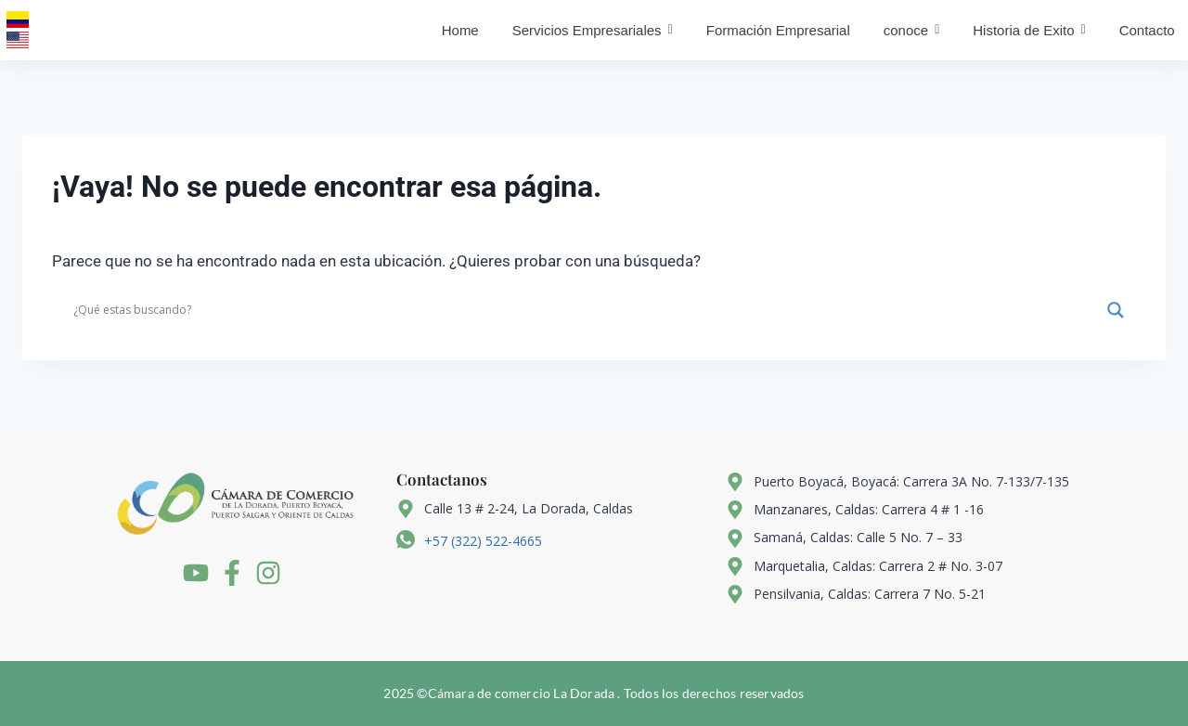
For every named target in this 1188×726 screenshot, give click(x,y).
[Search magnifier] (1116, 310)
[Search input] (585, 310)
